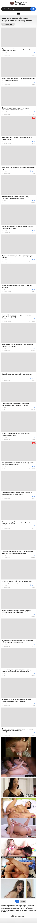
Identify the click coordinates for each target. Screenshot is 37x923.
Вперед (23, 901)
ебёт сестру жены (17, 916)
